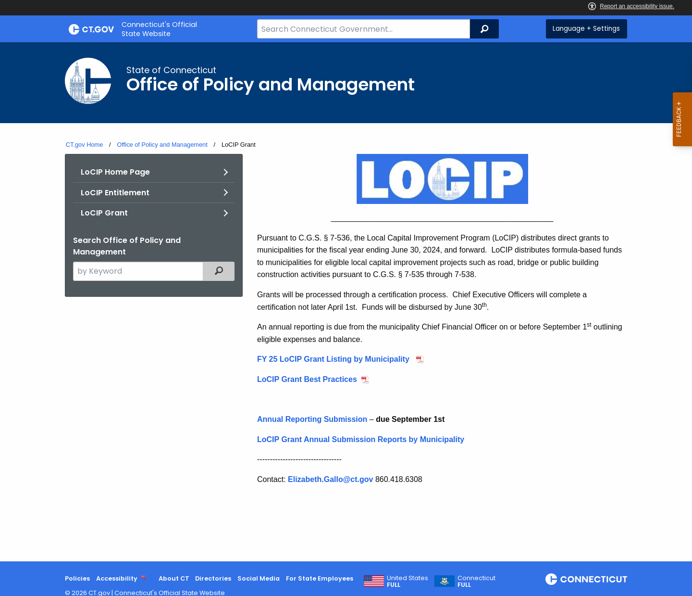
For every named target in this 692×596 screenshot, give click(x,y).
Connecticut (476, 581)
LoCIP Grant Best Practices (307, 379)
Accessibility (116, 578)
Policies (77, 578)
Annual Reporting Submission (312, 419)
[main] (346, 301)
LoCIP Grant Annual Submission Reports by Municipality (360, 439)
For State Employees (319, 578)
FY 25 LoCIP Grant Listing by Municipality (334, 359)
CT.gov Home (84, 144)
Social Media (258, 578)
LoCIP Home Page (115, 172)
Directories (213, 578)
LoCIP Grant (104, 212)
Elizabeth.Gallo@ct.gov (330, 479)
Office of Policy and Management (162, 144)
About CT (174, 578)
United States (407, 581)
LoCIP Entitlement (115, 192)
